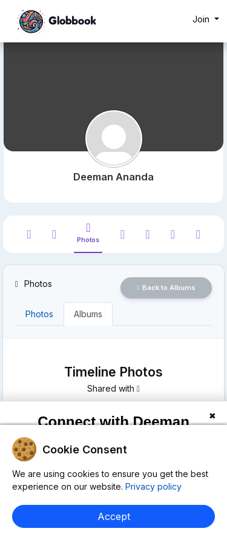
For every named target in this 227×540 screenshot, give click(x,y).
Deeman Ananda (113, 177)
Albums (88, 314)
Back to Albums (166, 287)
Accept (113, 516)
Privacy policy (152, 486)
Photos (39, 314)
